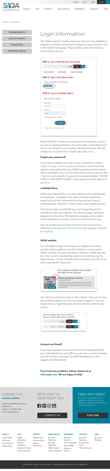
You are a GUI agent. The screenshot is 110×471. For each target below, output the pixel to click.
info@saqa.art (13, 413)
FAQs (93, 2)
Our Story (6, 442)
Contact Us (52, 417)
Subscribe (93, 417)
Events (48, 9)
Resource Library (17, 51)
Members (80, 9)
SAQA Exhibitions (22, 440)
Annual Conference (37, 446)
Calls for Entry (38, 442)
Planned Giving (85, 450)
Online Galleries (24, 453)
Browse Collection (22, 446)
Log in (101, 2)
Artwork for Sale (24, 450)
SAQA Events (38, 439)
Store (85, 2)
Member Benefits (16, 32)
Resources (63, 9)
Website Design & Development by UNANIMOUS (70, 467)
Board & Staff (7, 445)
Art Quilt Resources (52, 440)
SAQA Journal (53, 450)
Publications (7, 448)
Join (97, 436)
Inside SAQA (17, 44)
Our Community (17, 38)
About (26, 9)
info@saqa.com (48, 376)
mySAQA (48, 232)
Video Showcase (55, 453)
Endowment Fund (84, 446)
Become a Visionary (83, 440)
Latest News (7, 439)
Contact (76, 2)
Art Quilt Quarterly (52, 446)
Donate (94, 9)
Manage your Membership (67, 229)
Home (5, 22)
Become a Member (99, 440)
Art (37, 9)
